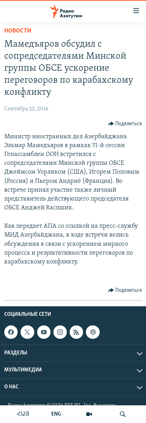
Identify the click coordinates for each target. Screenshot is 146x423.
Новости (17, 31)
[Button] (125, 124)
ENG (56, 414)
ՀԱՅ (23, 414)
